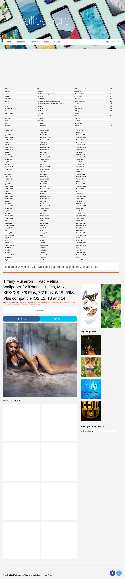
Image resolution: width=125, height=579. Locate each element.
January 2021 (9, 176)
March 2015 (79, 230)
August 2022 (80, 159)
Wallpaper (32, 304)
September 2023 (45, 149)
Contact (45, 42)
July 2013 (43, 247)
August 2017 (80, 208)
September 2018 (45, 198)
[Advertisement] (62, 67)
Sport (58, 96)
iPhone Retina (16, 304)
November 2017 (81, 206)
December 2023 (45, 147)
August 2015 (8, 228)
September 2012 (81, 255)
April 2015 (43, 230)
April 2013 (43, 250)
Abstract (22, 101)
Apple (58, 89)
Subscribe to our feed (114, 42)
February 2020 (80, 184)
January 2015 (44, 233)
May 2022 (79, 162)
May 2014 (7, 240)
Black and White (58, 111)
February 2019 (80, 193)
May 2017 (79, 211)
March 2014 (79, 240)
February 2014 (9, 242)
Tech (58, 120)
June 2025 (43, 132)
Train (22, 123)
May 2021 (79, 171)
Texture (94, 118)
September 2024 (45, 140)
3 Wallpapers (38, 302)
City (58, 91)
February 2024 (80, 144)
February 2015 (9, 233)
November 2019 (81, 186)
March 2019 (43, 193)
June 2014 (79, 238)
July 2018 (7, 201)
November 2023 (81, 147)
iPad (69, 302)
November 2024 (81, 137)
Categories (20, 42)
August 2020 (80, 179)
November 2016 (81, 215)
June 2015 (79, 228)
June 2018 (43, 201)
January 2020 (9, 186)
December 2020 (45, 176)
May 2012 (7, 260)
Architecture (22, 108)
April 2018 (8, 203)
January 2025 (9, 137)
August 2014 (8, 238)
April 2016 (43, 220)
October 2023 (9, 149)
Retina (23, 304)
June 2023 (43, 152)
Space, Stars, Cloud (94, 89)
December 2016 (45, 215)
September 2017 (45, 208)
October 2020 (9, 179)
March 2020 (43, 184)
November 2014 (9, 235)
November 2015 (9, 225)
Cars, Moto (22, 98)
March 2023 (43, 154)
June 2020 (43, 181)
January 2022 (9, 166)
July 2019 (7, 191)
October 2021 (9, 169)
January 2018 (9, 206)
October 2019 (9, 189)
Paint (94, 113)
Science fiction (22, 113)
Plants (22, 120)
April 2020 (8, 184)
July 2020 (7, 181)
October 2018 (9, 198)
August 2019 (80, 189)
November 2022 (81, 157)
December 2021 (45, 166)
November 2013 (9, 245)
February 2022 (80, 164)
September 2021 (45, 169)
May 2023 (79, 152)
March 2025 (43, 135)
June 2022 (43, 162)
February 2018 (80, 203)
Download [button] (40, 310)
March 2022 (43, 164)
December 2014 (81, 233)
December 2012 (81, 252)
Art (22, 116)
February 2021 (80, 174)
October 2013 (44, 245)
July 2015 (43, 228)
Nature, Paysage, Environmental (58, 101)
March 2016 (79, 220)
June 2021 (43, 171)
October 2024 (9, 140)
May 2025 (79, 132)
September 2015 (81, 225)
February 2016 (9, 223)
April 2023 (8, 154)
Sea (58, 113)
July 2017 (7, 211)
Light (58, 106)
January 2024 (9, 147)
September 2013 (81, 245)
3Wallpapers (9, 302)
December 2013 (81, 242)
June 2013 (79, 247)
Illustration (94, 116)
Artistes (94, 103)
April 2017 (8, 213)
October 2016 (9, 218)
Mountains (94, 108)
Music (94, 98)
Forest (22, 106)
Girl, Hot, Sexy (22, 96)
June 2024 (43, 142)
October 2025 (9, 130)
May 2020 (79, 181)
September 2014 (81, 235)
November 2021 (81, 166)
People (94, 111)
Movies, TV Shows (94, 101)
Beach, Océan (94, 94)
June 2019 (43, 191)
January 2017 (9, 215)
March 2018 (43, 203)
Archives (34, 42)
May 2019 (79, 191)
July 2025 (7, 132)
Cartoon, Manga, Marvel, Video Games (58, 103)
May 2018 (79, 201)
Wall (27, 304)
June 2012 (79, 257)
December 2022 (45, 157)
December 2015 (81, 223)
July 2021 (7, 171)
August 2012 (8, 257)
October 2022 (9, 159)
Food (94, 106)
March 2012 (79, 260)
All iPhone (22, 89)
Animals (94, 91)
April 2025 (8, 135)
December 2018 (45, 196)
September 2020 (45, 179)
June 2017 (43, 211)
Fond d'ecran (54, 302)
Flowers (22, 111)
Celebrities (94, 96)
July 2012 (43, 257)
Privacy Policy (47, 575)
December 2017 (45, 206)
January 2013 (44, 252)
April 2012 (43, 260)
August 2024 (80, 140)
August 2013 (8, 247)
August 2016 (80, 218)
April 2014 (43, 240)
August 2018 (80, 198)
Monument (22, 91)
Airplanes (58, 116)
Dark (22, 94)
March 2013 (79, 250)
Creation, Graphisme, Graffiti (58, 94)
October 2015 (44, 225)
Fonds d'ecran (63, 302)
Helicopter (58, 125)
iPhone (74, 302)
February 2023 (80, 154)
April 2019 (8, 193)
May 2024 (79, 142)
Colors (58, 118)
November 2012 (9, 255)
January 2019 (9, 196)
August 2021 (80, 169)
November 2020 (81, 176)
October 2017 (9, 208)
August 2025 (80, 130)
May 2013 (7, 250)
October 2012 (44, 255)
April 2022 (8, 164)
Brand (58, 98)
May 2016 (7, 220)
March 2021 (43, 174)
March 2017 (43, 213)
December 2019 (45, 186)
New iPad (22, 103)
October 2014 (44, 235)
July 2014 (43, 238)
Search (57, 42)
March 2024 (43, 144)
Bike (94, 125)
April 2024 (8, 144)
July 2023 (7, 152)
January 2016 (44, 223)
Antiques (22, 125)
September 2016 (45, 218)
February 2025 (80, 135)
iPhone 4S (8, 304)
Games (94, 120)
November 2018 (81, 196)
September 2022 (45, 159)
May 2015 (7, 230)
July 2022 (7, 162)
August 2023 (80, 149)
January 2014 (44, 242)
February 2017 (80, 213)
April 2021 (8, 174)
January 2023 (9, 157)
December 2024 (45, 137)
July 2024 (7, 142)
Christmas (94, 123)
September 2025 (45, 130)
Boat (58, 108)
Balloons (22, 118)
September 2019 (45, 189)
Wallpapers (39, 304)
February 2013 (9, 252)
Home (8, 42)
